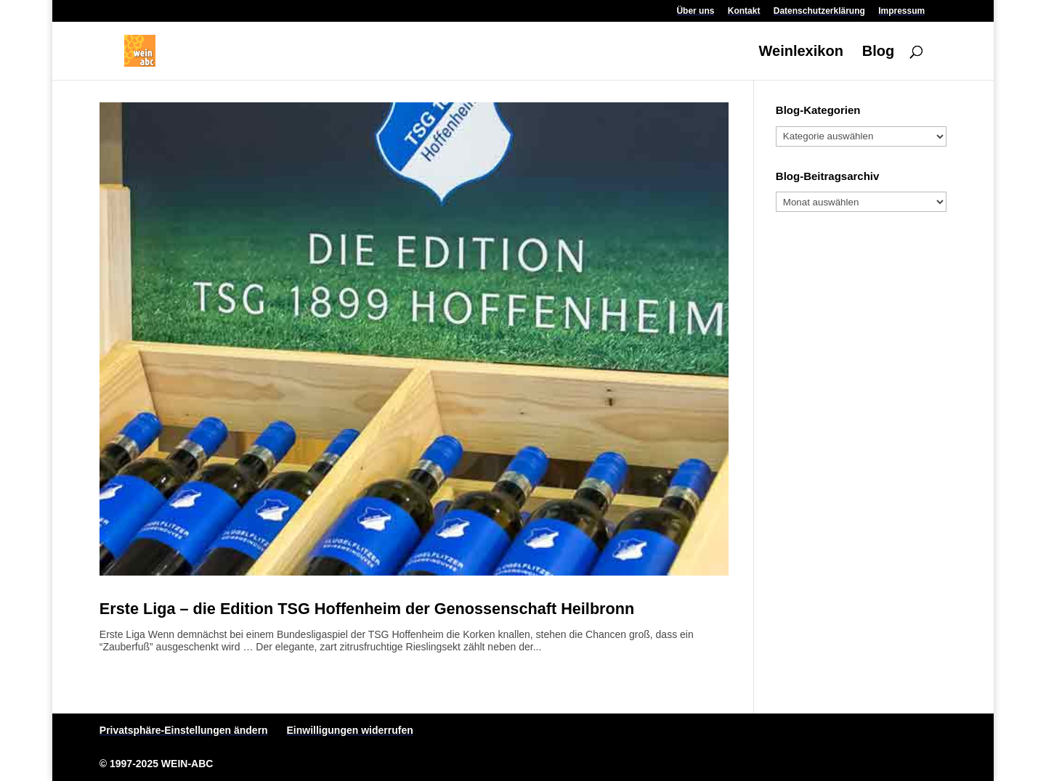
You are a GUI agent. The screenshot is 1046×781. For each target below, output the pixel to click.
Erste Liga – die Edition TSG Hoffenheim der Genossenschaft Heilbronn (367, 609)
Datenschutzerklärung (819, 11)
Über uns (695, 11)
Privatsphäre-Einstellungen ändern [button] (184, 730)
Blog (878, 52)
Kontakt (744, 11)
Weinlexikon (801, 52)
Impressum (901, 11)
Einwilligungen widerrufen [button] (350, 730)
